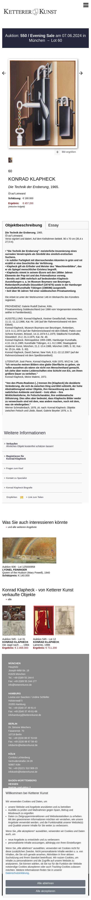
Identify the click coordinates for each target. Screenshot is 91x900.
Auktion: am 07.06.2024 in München (45, 38)
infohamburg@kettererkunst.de (24, 715)
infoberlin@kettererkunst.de (22, 745)
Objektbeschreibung (23, 225)
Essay (53, 225)
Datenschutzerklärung (17, 873)
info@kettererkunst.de (20, 684)
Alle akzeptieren (45, 891)
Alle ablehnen (45, 883)
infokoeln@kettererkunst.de (22, 771)
